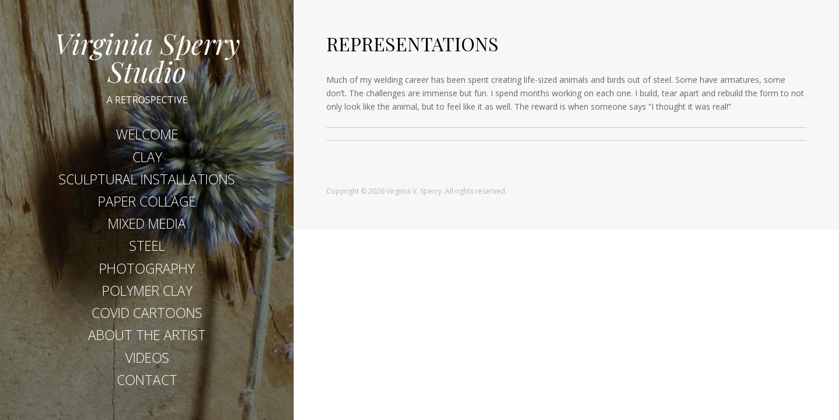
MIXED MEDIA (147, 223)
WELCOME (147, 134)
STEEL (147, 245)
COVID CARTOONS (146, 312)
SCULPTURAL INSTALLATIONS (147, 179)
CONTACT (147, 379)
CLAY (147, 157)
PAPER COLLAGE (147, 201)
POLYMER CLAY (147, 290)
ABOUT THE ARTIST (147, 335)
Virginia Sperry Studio (147, 57)
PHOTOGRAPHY (147, 268)
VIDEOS (147, 357)
